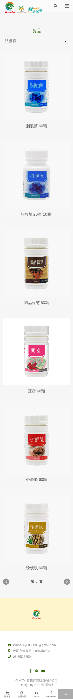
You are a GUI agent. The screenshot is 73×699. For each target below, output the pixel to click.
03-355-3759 (22, 656)
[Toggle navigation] (67, 6)
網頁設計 (47, 685)
